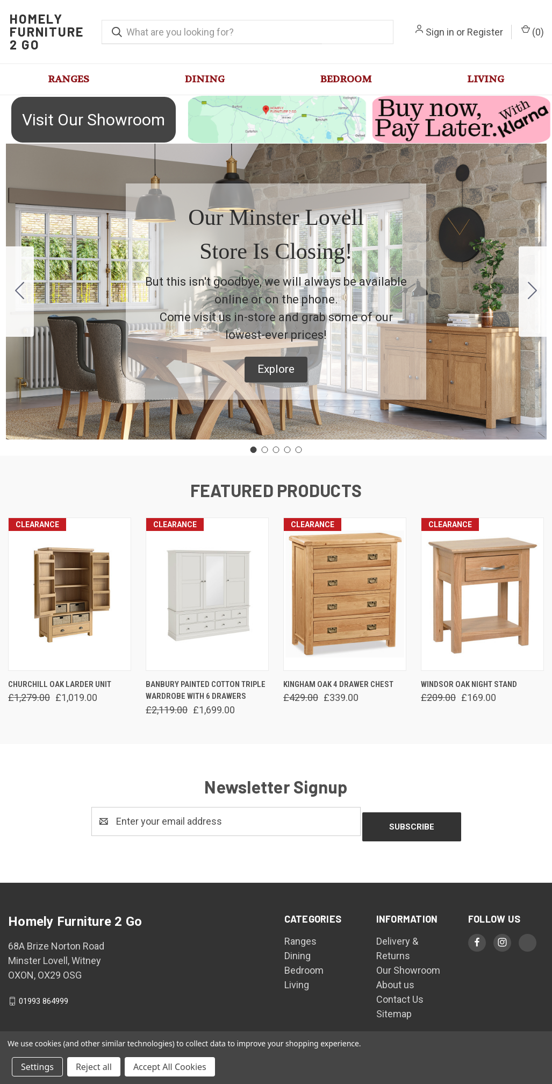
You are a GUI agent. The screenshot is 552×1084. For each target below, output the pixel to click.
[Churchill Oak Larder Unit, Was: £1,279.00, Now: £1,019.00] (69, 594)
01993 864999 (43, 996)
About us (395, 979)
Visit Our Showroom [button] (93, 119)
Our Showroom (408, 964)
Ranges (68, 79)
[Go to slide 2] (533, 291)
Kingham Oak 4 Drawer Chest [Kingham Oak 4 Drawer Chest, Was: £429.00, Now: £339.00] (338, 684)
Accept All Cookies (169, 1067)
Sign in (440, 32)
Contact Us (400, 994)
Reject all (94, 1067)
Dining (205, 79)
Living (485, 79)
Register (485, 32)
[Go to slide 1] (253, 450)
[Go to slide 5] (20, 291)
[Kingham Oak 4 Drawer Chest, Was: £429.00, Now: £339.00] (344, 594)
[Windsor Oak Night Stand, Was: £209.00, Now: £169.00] (482, 594)
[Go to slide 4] (287, 450)
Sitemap (394, 1008)
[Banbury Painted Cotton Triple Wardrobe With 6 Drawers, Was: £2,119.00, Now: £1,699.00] (207, 594)
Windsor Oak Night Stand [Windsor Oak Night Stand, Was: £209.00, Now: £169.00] (469, 684)
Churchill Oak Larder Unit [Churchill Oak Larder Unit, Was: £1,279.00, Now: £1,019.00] (59, 684)
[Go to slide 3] (276, 450)
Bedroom (345, 79)
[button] (276, 119)
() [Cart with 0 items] (532, 31)
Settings (37, 1067)
